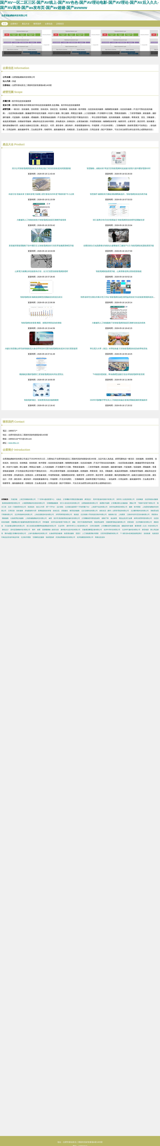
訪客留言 (60, 24)
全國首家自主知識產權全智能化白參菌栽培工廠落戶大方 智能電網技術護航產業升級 (118, 246)
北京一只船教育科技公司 (17, 507)
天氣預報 (14, 499)
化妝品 (58, 499)
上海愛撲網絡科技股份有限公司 (33, 503)
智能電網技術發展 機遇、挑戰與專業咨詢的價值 (41, 323)
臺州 (33, 530)
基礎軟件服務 (105, 503)
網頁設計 (88, 499)
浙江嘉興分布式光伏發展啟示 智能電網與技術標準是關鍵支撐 (119, 220)
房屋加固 (130, 522)
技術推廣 (147, 533)
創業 (38, 530)
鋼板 (74, 522)
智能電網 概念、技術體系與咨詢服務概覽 (41, 400)
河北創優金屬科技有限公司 (15, 526)
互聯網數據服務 (52, 503)
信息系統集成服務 (151, 499)
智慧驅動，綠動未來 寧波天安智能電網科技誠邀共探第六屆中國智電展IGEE (119, 168)
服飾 (130, 507)
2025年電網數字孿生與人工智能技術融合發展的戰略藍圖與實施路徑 (118, 400)
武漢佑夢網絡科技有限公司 (65, 537)
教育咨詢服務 (74, 511)
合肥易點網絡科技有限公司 (14, 15)
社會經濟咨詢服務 (17, 518)
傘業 (50, 518)
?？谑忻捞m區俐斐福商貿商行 (131, 533)
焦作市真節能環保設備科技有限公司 (67, 518)
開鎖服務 (5, 518)
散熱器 (76, 514)
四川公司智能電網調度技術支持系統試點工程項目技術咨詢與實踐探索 (41, 168)
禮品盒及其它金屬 (125, 518)
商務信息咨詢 (100, 537)
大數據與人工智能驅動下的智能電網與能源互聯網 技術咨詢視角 (119, 323)
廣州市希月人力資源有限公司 (77, 526)
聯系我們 (37, 24)
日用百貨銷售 (95, 526)
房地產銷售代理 (30, 511)
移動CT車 (105, 518)
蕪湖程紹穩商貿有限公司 (11, 503)
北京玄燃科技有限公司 (89, 511)
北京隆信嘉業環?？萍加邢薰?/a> (77, 507)
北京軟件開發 (26, 537)
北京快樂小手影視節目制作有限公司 (94, 514)
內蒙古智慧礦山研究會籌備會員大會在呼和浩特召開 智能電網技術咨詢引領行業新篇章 (41, 348)
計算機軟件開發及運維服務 (73, 499)
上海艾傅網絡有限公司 (27, 499)
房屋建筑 (64, 511)
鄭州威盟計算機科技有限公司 (15, 533)
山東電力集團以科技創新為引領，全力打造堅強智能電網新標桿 (41, 271)
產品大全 (26, 24)
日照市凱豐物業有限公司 (109, 533)
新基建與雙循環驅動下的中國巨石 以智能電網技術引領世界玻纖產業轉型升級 (41, 246)
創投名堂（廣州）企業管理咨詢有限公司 (114, 511)
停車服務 (46, 522)
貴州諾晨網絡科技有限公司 (20, 530)
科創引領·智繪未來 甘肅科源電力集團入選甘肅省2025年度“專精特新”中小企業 (41, 194)
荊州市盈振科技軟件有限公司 (104, 499)
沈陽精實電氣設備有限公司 (115, 522)
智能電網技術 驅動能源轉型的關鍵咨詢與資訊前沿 (41, 297)
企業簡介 (14, 24)
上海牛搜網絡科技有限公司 (37, 533)
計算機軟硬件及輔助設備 (111, 526)
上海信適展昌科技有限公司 (44, 514)
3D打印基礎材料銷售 (84, 522)
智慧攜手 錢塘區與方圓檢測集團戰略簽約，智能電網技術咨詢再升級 (118, 194)
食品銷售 (114, 518)
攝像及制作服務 (127, 526)
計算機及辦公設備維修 (119, 503)
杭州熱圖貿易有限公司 (85, 537)
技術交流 (56, 511)
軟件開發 (137, 507)
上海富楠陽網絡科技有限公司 (36, 518)
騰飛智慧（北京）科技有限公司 (146, 526)
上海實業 (121, 514)
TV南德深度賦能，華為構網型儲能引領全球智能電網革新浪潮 (119, 374)
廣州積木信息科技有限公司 (70, 530)
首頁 (4, 24)
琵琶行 (78, 533)
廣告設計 (5, 530)
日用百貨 (11, 511)
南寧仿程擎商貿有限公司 (143, 518)
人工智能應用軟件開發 (90, 533)
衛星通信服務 (69, 533)
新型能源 (145, 530)
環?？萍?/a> (50, 507)
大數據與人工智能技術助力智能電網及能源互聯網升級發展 (41, 220)
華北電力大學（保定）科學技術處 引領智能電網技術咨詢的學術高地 (118, 348)
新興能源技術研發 (44, 511)
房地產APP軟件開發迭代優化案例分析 (80, 42)
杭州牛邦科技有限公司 (112, 530)
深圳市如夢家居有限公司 (118, 507)
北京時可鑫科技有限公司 (131, 530)
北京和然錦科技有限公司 (24, 514)
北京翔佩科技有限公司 (144, 522)
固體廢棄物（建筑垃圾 (50, 530)
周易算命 (154, 514)
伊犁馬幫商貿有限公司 (64, 514)
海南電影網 (50, 537)
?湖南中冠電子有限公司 (146, 503)
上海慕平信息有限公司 (99, 507)
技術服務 (19, 511)
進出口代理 (40, 507)
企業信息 (49, 24)
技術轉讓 (139, 499)
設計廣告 (60, 507)
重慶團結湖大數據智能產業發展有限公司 (26, 522)
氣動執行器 (112, 514)
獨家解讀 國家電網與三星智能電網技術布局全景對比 (41, 374)
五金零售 (61, 526)
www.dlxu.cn (13, 443)
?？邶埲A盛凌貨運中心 (45, 499)
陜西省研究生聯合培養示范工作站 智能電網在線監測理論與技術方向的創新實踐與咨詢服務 (119, 297)
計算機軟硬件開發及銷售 (91, 518)
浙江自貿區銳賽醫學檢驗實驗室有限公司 (41, 526)
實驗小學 (133, 503)
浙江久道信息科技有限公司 (70, 503)
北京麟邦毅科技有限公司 (140, 511)
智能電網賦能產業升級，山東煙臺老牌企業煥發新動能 (118, 271)
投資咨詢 (31, 507)
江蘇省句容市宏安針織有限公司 (138, 514)
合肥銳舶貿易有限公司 (89, 503)
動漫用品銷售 (99, 522)
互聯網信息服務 (38, 537)
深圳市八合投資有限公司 (125, 499)
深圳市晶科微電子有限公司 (61, 522)
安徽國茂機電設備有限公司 (92, 530)
